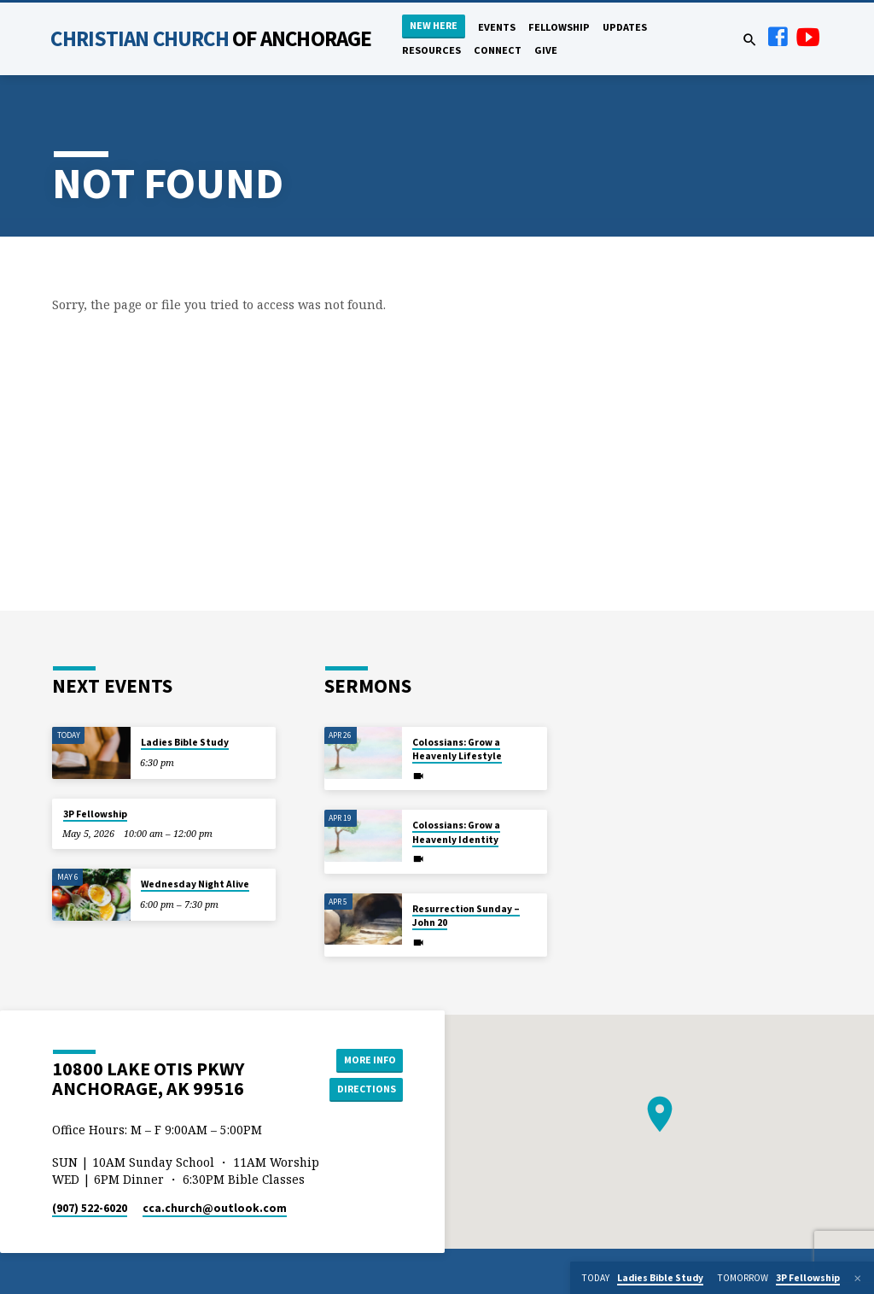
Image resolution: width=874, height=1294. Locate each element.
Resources (431, 50)
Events (497, 26)
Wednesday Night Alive (195, 884)
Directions (364, 1089)
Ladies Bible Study (185, 742)
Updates (625, 26)
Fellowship (559, 26)
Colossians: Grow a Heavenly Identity (456, 832)
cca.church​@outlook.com (215, 1208)
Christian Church (210, 38)
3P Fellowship (95, 814)
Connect (497, 50)
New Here (433, 25)
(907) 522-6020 (89, 1208)
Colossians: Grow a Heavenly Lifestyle (457, 749)
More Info (364, 1058)
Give (545, 50)
